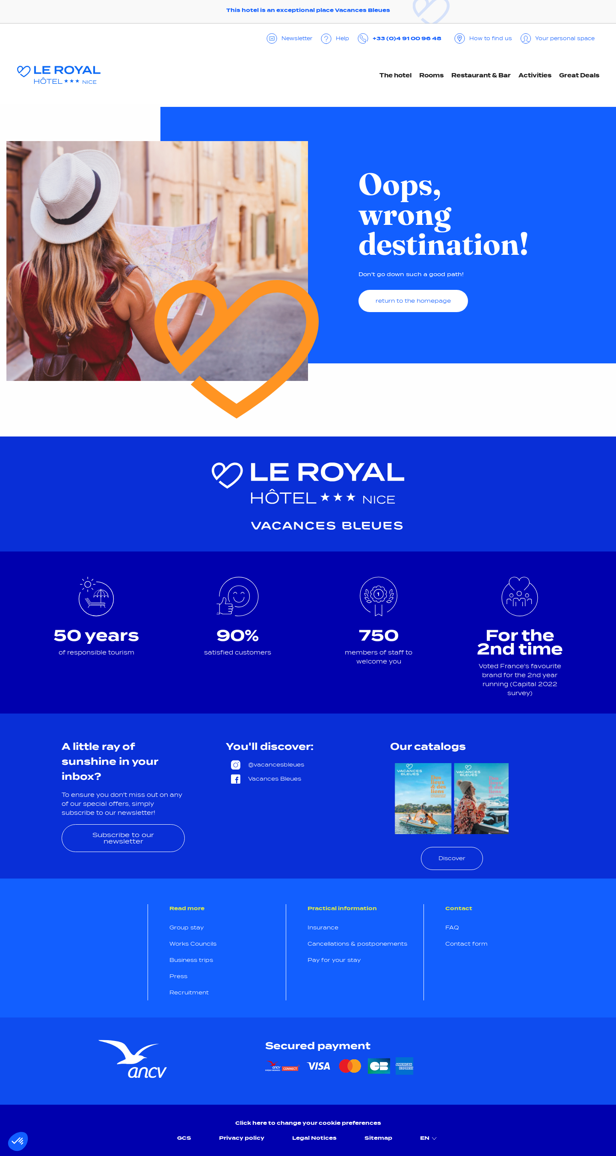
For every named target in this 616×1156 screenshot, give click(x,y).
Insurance (323, 927)
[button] (18, 1141)
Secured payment (317, 1045)
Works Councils (192, 944)
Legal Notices (314, 1138)
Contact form (466, 944)
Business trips (191, 960)
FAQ (452, 927)
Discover (451, 858)
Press (178, 976)
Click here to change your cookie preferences (308, 1123)
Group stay (186, 927)
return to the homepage (413, 301)
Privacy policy (241, 1138)
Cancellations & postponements (357, 944)
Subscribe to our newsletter (123, 837)
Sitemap (378, 1138)
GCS (184, 1138)
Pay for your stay (334, 960)
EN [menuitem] (429, 1138)
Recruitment (189, 992)
